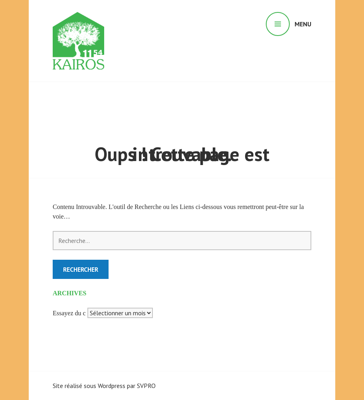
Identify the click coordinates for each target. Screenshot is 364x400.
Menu (303, 24)
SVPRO (146, 386)
